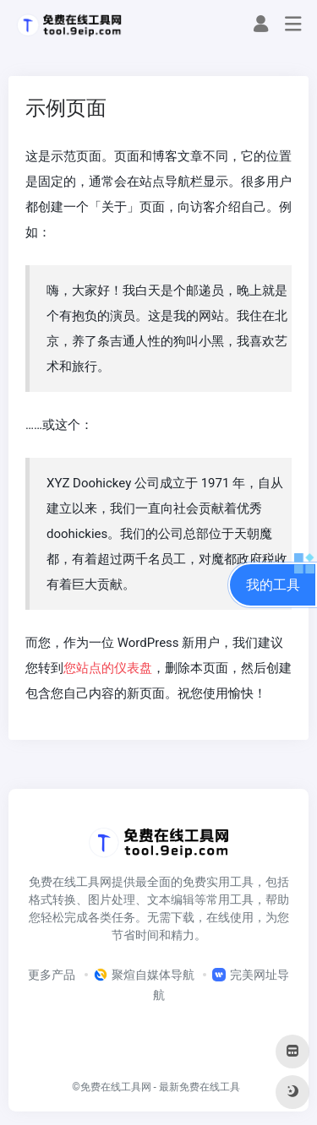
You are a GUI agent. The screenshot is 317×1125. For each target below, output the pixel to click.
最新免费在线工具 (199, 1087)
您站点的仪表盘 (107, 668)
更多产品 (51, 974)
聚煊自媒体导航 (144, 974)
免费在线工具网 (115, 1087)
